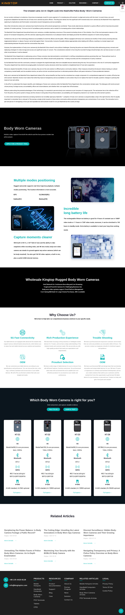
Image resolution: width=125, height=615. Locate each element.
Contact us (109, 3)
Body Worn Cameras (38, 596)
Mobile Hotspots (37, 585)
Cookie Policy (107, 591)
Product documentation (55, 585)
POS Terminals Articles (88, 598)
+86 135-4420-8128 (17, 580)
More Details (10, 542)
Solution (72, 3)
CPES (36, 607)
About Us (67, 584)
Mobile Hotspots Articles (89, 584)
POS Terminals (39, 600)
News (66, 593)
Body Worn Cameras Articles (87, 594)
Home (51, 3)
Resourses (82, 3)
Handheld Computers (38, 590)
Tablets (36, 604)
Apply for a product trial (17, 144)
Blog (50, 593)
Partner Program (67, 588)
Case (51, 596)
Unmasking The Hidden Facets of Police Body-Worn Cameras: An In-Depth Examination (22, 554)
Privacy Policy (108, 584)
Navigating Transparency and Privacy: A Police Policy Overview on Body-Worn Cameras (101, 554)
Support (52, 589)
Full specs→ (17, 493)
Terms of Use (108, 587)
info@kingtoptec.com (18, 585)
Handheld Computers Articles (87, 588)
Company (95, 3)
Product (60, 3)
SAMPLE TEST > (71, 409)
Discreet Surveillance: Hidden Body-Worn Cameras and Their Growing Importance (99, 534)
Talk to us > (54, 409)
